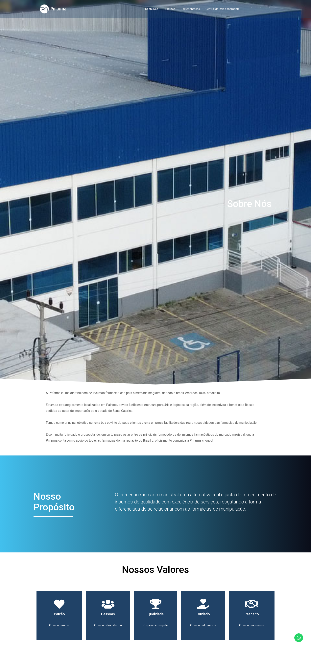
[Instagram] (258, 9)
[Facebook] (249, 9)
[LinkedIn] (267, 9)
